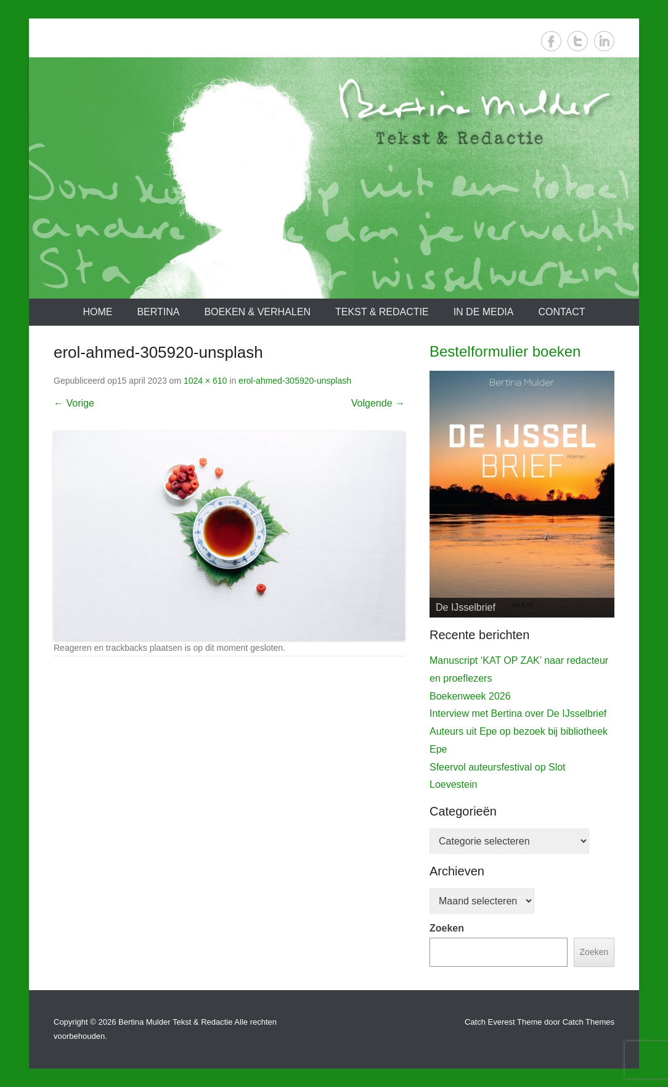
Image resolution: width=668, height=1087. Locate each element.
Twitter (578, 41)
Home (97, 312)
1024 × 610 (205, 381)
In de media (484, 312)
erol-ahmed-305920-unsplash (294, 381)
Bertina (158, 312)
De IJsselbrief (465, 607)
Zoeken (447, 928)
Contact (561, 312)
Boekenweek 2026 (470, 696)
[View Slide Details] (522, 494)
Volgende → (378, 403)
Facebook (551, 41)
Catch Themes (588, 1022)
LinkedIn (604, 41)
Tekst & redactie (382, 312)
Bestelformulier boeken (505, 351)
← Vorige (74, 403)
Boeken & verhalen (257, 312)
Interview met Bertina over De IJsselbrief (518, 713)
